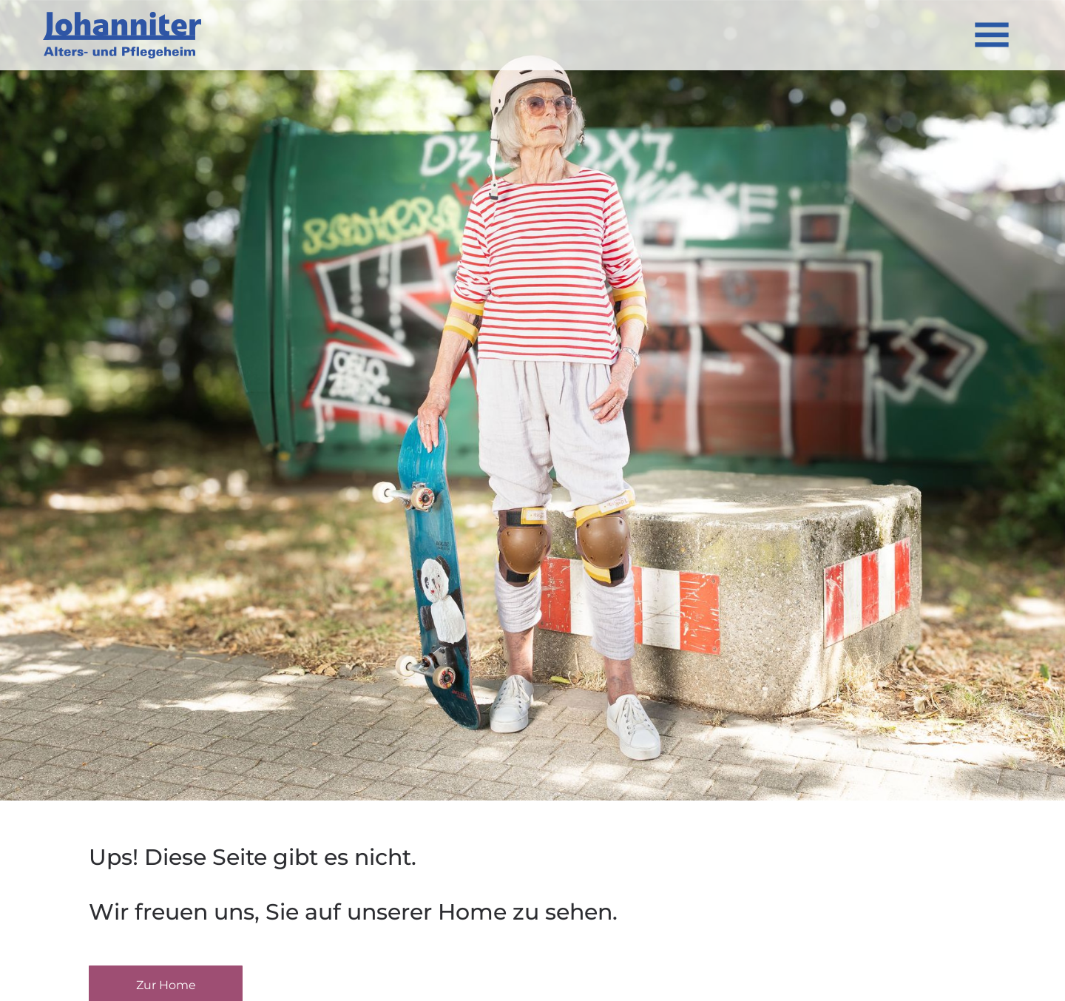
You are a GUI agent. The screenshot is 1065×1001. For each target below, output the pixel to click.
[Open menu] (991, 34)
